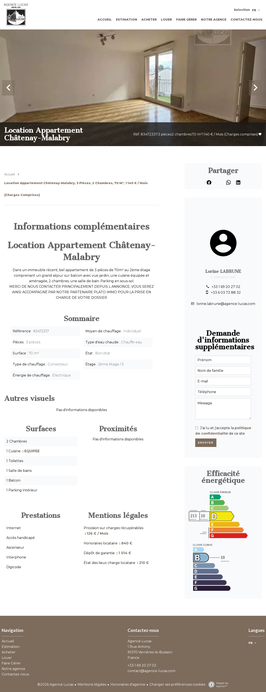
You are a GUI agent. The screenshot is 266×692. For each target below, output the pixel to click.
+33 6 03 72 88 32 (226, 292)
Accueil (9, 174)
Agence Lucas (139, 641)
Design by (217, 684)
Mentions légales (92, 684)
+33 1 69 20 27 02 (226, 287)
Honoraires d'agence (127, 684)
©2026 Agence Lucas (55, 684)
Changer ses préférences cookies (177, 684)
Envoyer (205, 442)
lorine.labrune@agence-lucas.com (225, 304)
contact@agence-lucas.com (151, 671)
